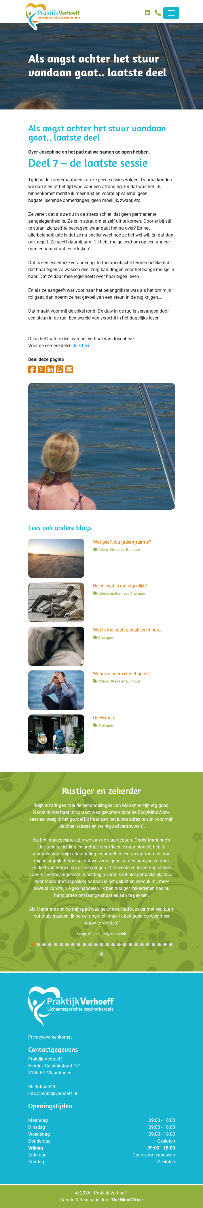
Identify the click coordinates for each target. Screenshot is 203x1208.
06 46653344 (41, 1086)
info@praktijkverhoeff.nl (52, 1093)
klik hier (82, 345)
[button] (32, 945)
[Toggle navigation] (171, 13)
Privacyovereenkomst (50, 1037)
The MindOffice (127, 1200)
